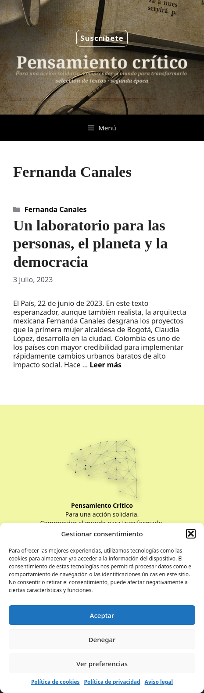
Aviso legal (159, 682)
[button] (190, 533)
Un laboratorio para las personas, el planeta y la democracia (90, 243)
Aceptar (102, 615)
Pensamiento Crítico (102, 505)
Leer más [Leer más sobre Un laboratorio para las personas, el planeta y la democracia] (105, 365)
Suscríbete (102, 38)
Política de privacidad (112, 682)
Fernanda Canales (56, 209)
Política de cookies (55, 682)
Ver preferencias (102, 663)
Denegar (102, 639)
